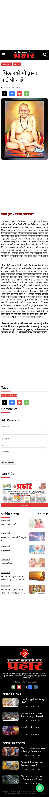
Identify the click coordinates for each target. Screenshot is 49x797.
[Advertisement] (24, 24)
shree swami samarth (9, 395)
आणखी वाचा (43, 514)
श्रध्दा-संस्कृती (6, 64)
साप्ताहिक (17, 64)
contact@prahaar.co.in (28, 682)
